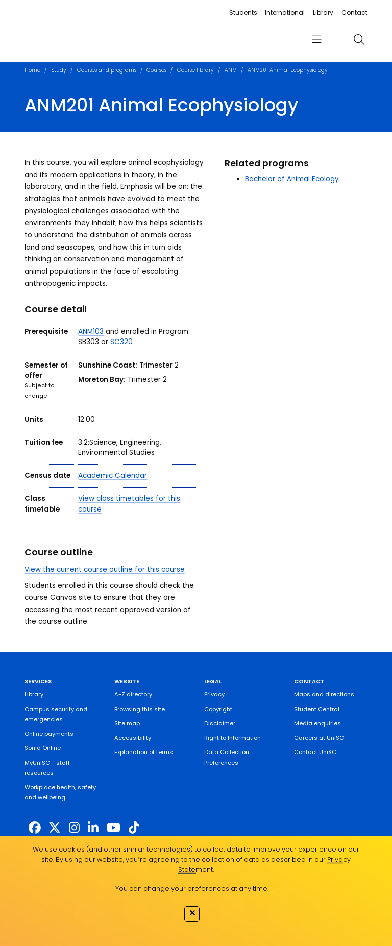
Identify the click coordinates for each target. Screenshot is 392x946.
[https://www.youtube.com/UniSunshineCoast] (113, 827)
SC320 (121, 342)
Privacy (214, 694)
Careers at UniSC (319, 738)
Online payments (49, 734)
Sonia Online (42, 748)
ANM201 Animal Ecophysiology (288, 70)
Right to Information (232, 738)
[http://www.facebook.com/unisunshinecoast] (35, 827)
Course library (195, 70)
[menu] (316, 40)
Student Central (316, 709)
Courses (156, 70)
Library (323, 12)
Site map (127, 723)
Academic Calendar (112, 475)
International (285, 12)
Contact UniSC (315, 752)
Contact (354, 12)
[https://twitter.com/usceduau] (54, 827)
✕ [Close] (192, 912)
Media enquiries (317, 723)
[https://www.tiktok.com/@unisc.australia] (134, 827)
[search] (359, 39)
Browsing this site (139, 709)
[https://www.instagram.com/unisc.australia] (74, 827)
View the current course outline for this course (104, 569)
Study (58, 70)
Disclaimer (219, 723)
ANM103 (91, 331)
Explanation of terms (143, 752)
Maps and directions (324, 694)
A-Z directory (133, 694)
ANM (231, 70)
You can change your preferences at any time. (191, 888)
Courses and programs (106, 70)
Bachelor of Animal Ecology (292, 179)
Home (32, 70)
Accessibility (132, 738)
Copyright (218, 709)
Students (243, 12)
